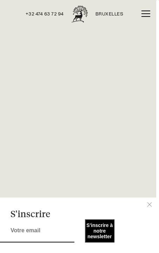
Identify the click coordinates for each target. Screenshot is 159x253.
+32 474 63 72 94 (45, 14)
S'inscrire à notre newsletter (99, 230)
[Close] (149, 204)
